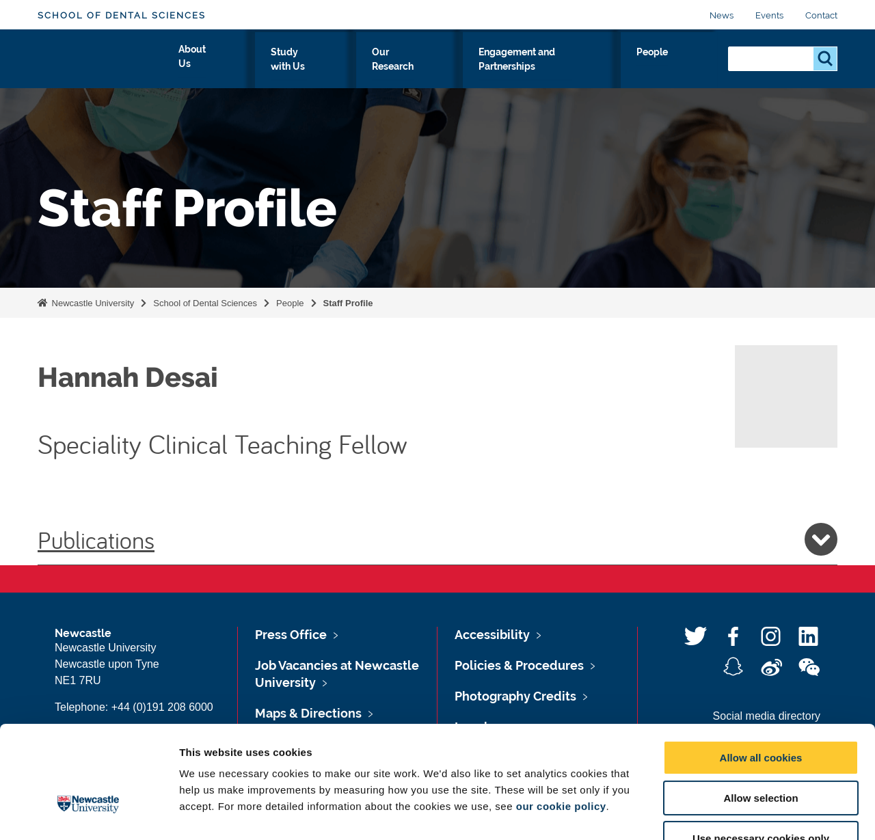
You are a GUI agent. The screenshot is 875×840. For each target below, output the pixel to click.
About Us (252, 66)
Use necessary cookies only (760, 753)
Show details (717, 813)
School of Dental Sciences (122, 15)
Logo (100, 63)
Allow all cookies (761, 672)
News (721, 15)
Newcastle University (91, 303)
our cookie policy (561, 721)
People (687, 66)
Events (769, 15)
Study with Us (334, 66)
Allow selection (760, 712)
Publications (437, 539)
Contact (821, 15)
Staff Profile (348, 303)
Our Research (429, 66)
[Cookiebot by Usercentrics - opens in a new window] (88, 813)
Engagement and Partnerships (567, 66)
